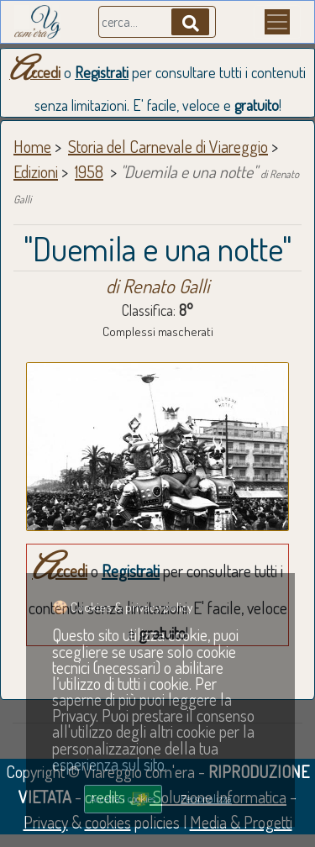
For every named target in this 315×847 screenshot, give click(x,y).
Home (32, 146)
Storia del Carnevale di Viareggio (168, 146)
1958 (89, 171)
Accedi (34, 72)
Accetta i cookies (122, 798)
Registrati (102, 72)
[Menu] (277, 22)
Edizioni (35, 171)
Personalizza (206, 798)
